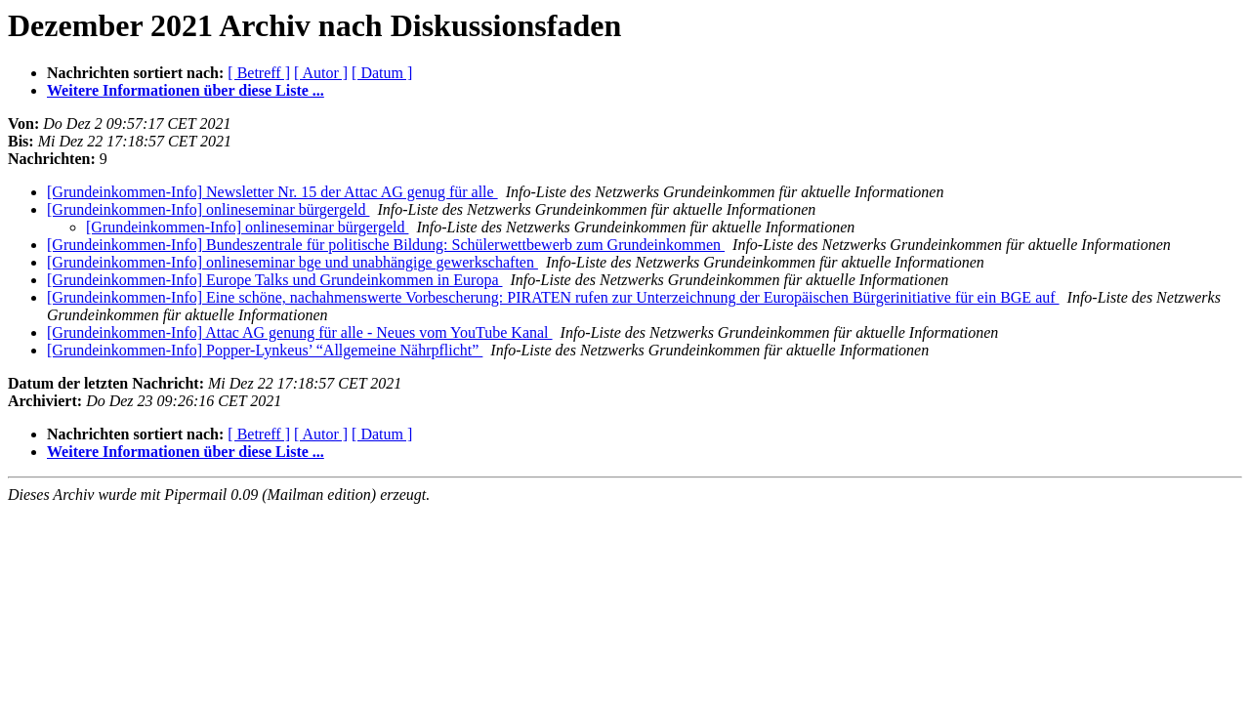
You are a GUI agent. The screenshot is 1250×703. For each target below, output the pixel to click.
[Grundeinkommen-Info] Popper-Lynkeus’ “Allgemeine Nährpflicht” (264, 350)
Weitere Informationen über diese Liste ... (185, 90)
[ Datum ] (382, 72)
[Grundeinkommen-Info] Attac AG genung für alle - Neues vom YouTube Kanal (300, 332)
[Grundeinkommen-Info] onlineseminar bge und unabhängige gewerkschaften (292, 262)
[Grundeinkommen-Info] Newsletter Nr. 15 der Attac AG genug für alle (272, 192)
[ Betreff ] (259, 72)
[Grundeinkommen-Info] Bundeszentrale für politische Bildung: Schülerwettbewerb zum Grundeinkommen (386, 244)
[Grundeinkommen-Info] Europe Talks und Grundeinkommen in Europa (274, 279)
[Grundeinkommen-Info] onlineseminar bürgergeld (208, 209)
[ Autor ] (321, 72)
